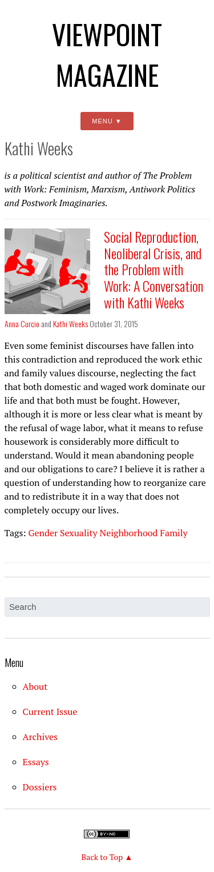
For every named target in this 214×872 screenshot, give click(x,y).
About (35, 686)
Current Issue (50, 711)
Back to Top (102, 856)
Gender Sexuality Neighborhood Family (107, 533)
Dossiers (40, 787)
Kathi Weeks (70, 323)
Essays (36, 762)
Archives (40, 736)
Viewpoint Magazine (107, 54)
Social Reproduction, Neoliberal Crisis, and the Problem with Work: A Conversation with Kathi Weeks (153, 269)
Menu (102, 121)
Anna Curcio (22, 323)
